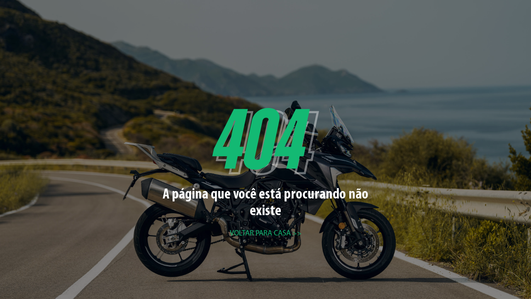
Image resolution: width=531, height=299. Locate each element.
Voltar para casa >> (266, 234)
